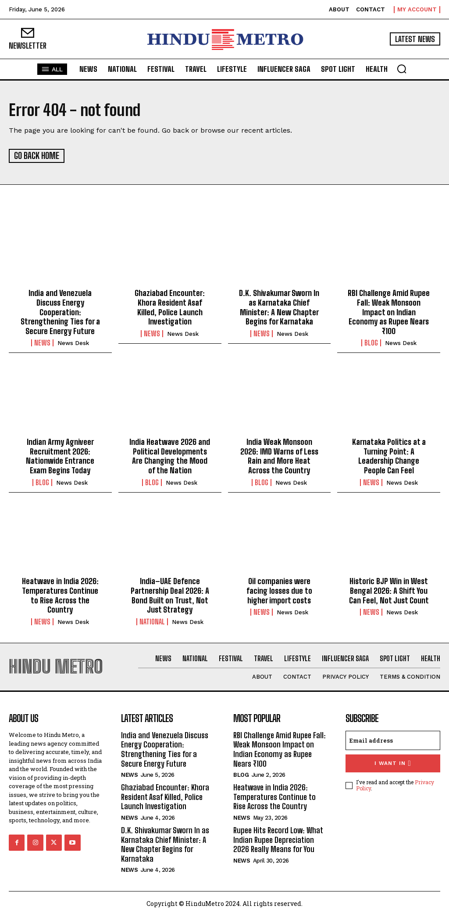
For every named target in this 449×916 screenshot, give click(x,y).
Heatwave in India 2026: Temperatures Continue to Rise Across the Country (60, 595)
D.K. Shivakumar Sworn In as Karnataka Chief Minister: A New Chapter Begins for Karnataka (279, 307)
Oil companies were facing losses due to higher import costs (279, 590)
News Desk (73, 342)
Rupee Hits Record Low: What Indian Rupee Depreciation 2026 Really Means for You (278, 838)
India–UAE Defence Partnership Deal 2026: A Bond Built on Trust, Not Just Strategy (170, 595)
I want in (392, 762)
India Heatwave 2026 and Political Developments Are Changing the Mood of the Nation (169, 456)
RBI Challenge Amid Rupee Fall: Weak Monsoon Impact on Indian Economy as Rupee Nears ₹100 (389, 311)
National (152, 620)
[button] (401, 68)
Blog (371, 342)
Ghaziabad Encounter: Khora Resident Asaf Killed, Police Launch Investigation (170, 307)
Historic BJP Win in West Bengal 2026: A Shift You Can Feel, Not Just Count (389, 590)
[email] (393, 739)
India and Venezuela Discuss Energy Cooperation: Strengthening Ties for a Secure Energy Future (60, 311)
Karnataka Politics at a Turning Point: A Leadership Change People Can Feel (389, 456)
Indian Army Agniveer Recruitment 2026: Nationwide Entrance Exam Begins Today (60, 456)
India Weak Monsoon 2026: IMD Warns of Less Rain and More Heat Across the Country (279, 456)
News (42, 342)
